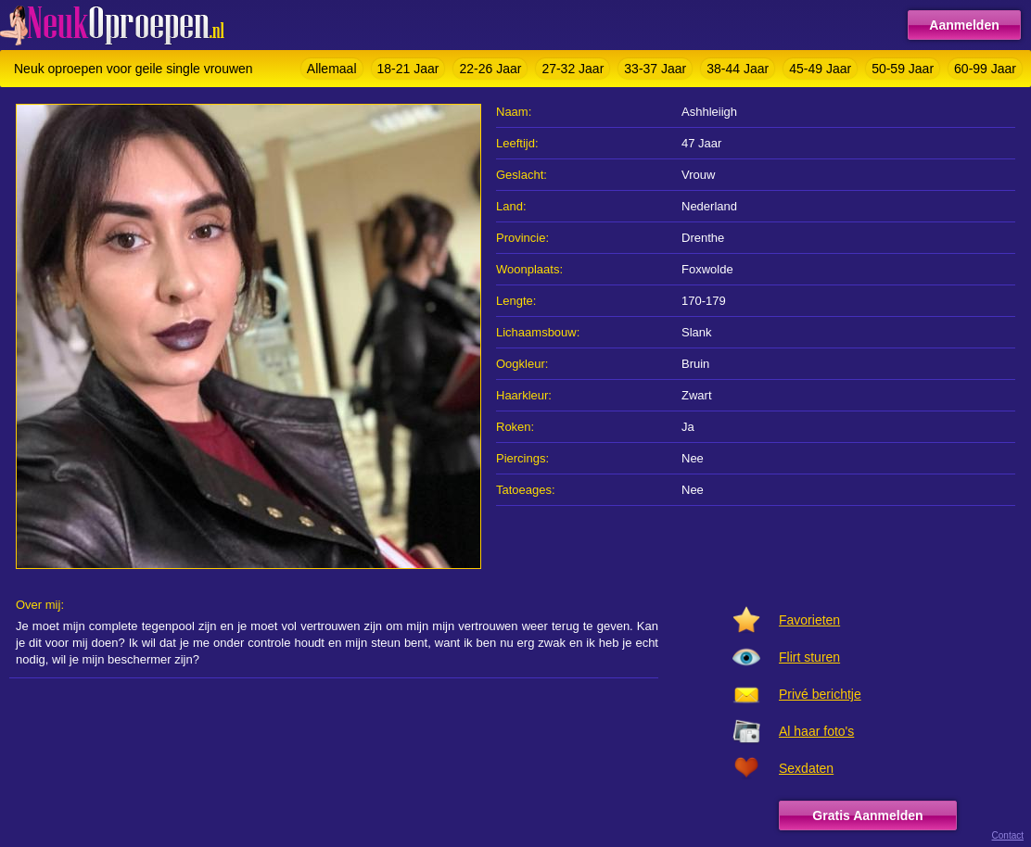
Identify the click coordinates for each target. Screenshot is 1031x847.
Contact (1008, 835)
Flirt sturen (809, 657)
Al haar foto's (816, 731)
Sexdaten (806, 768)
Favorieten (809, 620)
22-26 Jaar (490, 68)
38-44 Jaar (737, 68)
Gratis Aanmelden (867, 815)
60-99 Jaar (985, 68)
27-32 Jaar (572, 68)
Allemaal (332, 68)
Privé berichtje (820, 694)
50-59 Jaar (903, 68)
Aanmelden (964, 25)
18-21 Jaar (408, 68)
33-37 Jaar (655, 68)
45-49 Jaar (820, 68)
